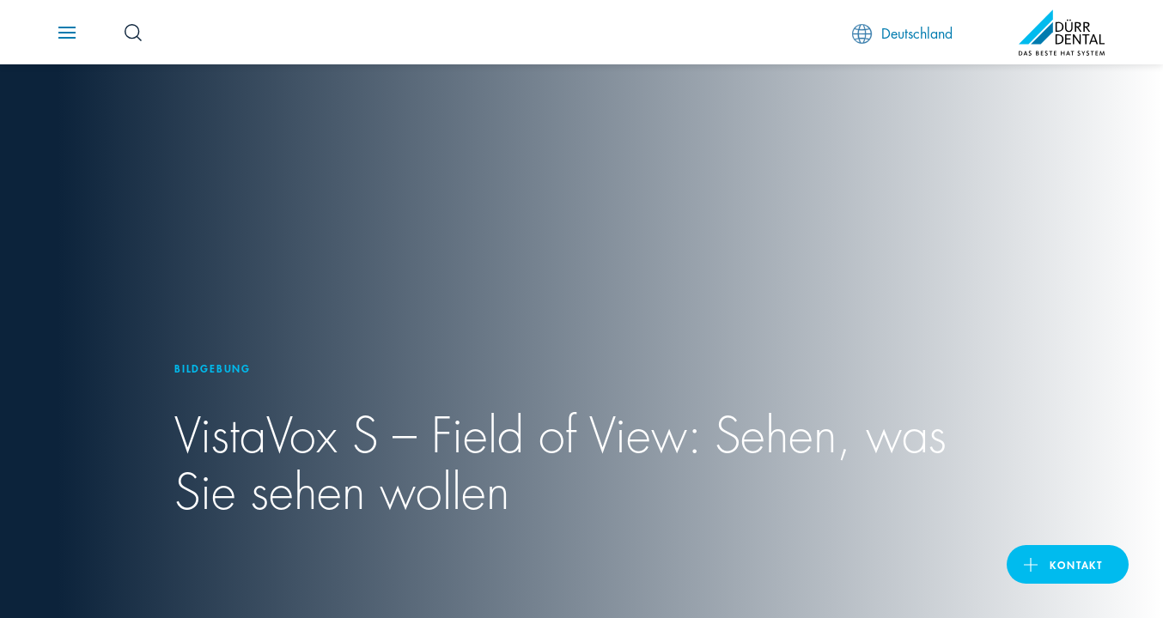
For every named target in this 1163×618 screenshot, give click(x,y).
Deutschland (902, 33)
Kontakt (1076, 564)
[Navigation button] (67, 32)
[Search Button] (133, 32)
